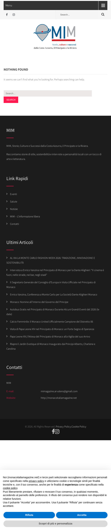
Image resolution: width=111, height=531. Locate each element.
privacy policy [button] (36, 481)
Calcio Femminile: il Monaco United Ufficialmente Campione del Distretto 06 (51, 321)
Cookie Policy (79, 426)
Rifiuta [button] (29, 515)
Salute (13, 201)
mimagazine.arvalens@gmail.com (59, 391)
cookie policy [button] (10, 488)
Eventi (13, 194)
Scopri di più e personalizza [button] (55, 523)
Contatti (14, 224)
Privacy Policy (63, 426)
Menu (8, 5)
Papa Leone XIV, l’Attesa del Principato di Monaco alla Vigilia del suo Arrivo (50, 336)
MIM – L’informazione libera (25, 216)
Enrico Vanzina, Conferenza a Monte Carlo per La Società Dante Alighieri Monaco (53, 294)
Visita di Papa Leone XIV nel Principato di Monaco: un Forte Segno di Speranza (52, 329)
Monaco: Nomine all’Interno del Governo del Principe (39, 302)
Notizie (14, 209)
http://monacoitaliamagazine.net (59, 397)
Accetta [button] (81, 515)
